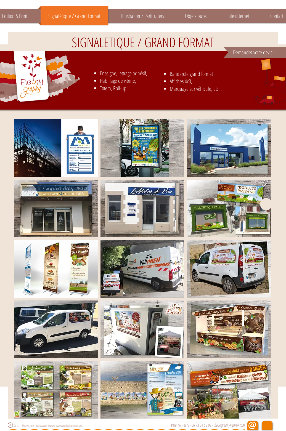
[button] (56, 148)
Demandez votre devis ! (253, 52)
